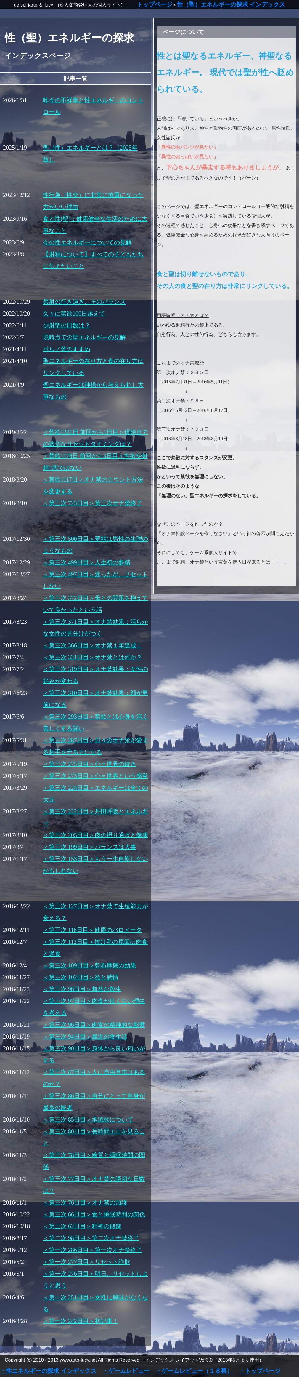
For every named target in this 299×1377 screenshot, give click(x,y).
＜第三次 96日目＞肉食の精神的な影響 (94, 1024)
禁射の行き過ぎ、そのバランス (84, 301)
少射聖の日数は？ (66, 325)
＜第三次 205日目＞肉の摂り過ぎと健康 (95, 835)
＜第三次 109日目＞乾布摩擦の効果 (89, 965)
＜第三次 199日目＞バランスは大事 (89, 847)
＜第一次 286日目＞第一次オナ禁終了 (92, 1250)
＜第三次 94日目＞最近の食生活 (85, 1036)
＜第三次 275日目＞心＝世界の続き (89, 764)
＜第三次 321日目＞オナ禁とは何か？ (92, 657)
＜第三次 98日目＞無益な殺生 (82, 989)
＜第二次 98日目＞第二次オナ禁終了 (91, 1238)
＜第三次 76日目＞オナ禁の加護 (85, 1202)
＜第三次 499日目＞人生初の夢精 (86, 562)
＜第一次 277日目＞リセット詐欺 (86, 1261)
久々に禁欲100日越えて (74, 313)
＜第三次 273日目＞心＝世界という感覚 (95, 776)
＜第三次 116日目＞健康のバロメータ (92, 930)
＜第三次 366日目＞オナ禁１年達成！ (92, 645)
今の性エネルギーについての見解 (87, 242)
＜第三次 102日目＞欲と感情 (80, 977)
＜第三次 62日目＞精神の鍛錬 (82, 1226)
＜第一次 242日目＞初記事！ (80, 1321)
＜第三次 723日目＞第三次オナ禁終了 (92, 503)
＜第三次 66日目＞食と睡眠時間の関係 (94, 1214)
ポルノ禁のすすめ (66, 349)
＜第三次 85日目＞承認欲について (88, 1119)
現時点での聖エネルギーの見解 (84, 337)
